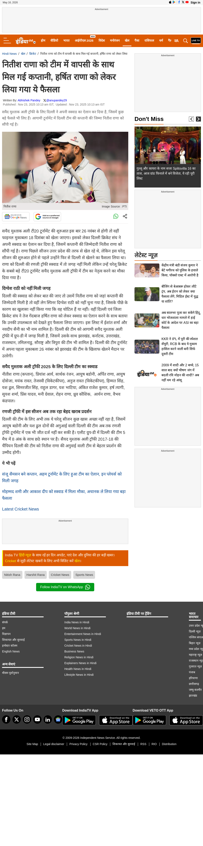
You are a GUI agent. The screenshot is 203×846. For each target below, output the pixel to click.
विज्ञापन (6, 634)
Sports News (84, 574)
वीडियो (54, 40)
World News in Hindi (77, 628)
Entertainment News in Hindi (82, 634)
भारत (66, 40)
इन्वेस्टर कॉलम (9, 645)
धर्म (161, 40)
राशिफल (149, 40)
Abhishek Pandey (29, 100)
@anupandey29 (56, 100)
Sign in (195, 2)
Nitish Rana (12, 574)
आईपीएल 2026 (84, 40)
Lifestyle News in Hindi (79, 674)
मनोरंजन (115, 40)
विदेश (102, 40)
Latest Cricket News (20, 509)
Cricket (10, 561)
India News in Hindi (76, 622)
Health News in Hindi (77, 669)
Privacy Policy (78, 744)
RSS (143, 744)
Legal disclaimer (53, 744)
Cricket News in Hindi (78, 645)
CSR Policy (100, 744)
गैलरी (171, 40)
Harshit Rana (36, 574)
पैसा (137, 40)
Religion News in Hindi (78, 657)
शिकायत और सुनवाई (13, 639)
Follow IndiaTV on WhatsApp (65, 587)
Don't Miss (149, 119)
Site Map (32, 744)
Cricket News (60, 574)
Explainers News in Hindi (80, 663)
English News (11, 651)
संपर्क (5, 622)
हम (3, 628)
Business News (74, 651)
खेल (127, 40)
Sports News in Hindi (77, 639)
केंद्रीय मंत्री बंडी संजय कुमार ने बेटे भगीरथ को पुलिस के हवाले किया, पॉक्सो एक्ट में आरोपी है (179, 270)
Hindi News (9, 53)
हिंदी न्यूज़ (25, 555)
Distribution (169, 744)
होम (43, 40)
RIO (154, 744)
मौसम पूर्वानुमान (10, 673)
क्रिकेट (32, 53)
